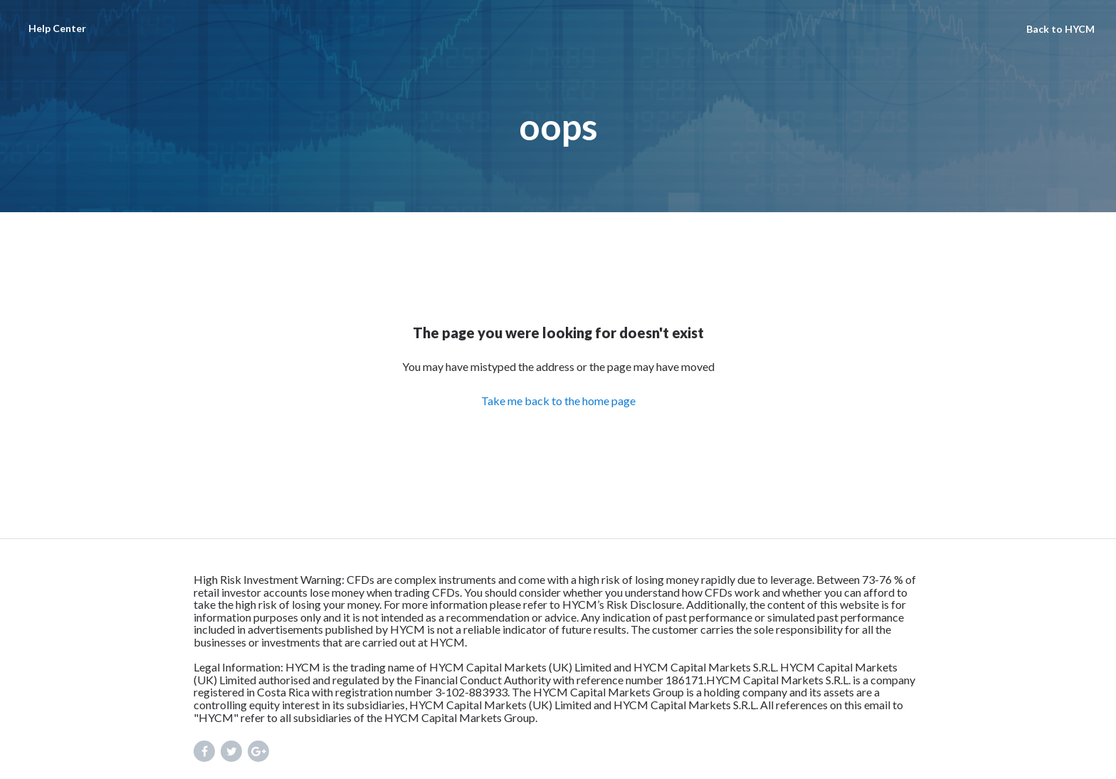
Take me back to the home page (558, 400)
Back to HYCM (1060, 29)
